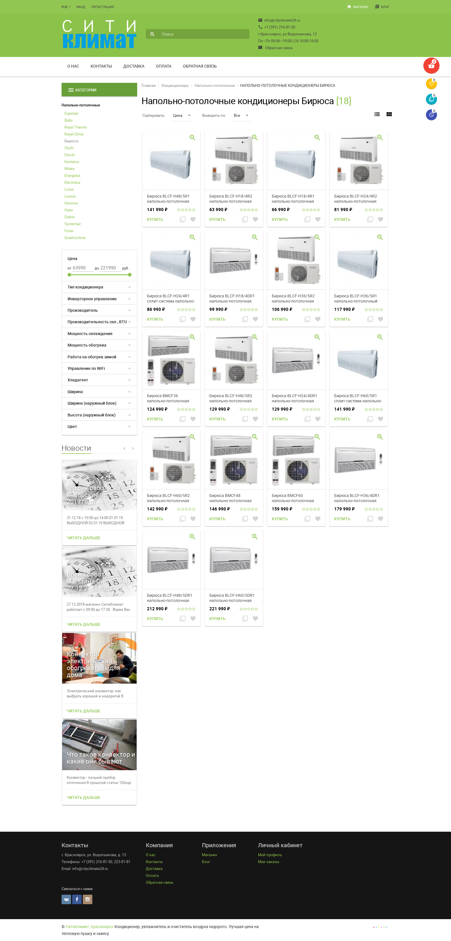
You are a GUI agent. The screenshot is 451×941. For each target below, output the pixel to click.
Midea (69, 168)
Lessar (70, 196)
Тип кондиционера (85, 287)
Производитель (83, 310)
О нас (73, 66)
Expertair (71, 113)
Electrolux (72, 182)
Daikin (69, 216)
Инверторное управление (92, 298)
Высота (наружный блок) (92, 415)
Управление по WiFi (86, 368)
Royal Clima (73, 134)
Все (241, 115)
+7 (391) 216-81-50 (276, 27)
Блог (382, 6)
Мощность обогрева (87, 345)
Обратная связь (275, 47)
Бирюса (71, 141)
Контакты (101, 66)
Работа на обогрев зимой (92, 356)
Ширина (75, 391)
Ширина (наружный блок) (92, 403)
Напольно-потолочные (81, 105)
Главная (149, 85)
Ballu (68, 120)
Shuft (68, 147)
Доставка (133, 66)
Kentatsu (71, 161)
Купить (155, 219)
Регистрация (103, 7)
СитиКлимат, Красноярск (90, 926)
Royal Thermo (75, 127)
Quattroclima (74, 237)
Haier (68, 210)
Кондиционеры (175, 85)
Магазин (357, 6)
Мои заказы (268, 861)
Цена (181, 115)
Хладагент (78, 379)
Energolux (72, 175)
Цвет (72, 426)
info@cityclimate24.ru (279, 20)
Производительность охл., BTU (97, 321)
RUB (65, 7)
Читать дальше (83, 537)
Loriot (69, 189)
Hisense (71, 203)
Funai (68, 230)
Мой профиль (270, 854)
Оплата (163, 66)
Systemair (72, 223)
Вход (81, 7)
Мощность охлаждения (90, 333)
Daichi (69, 154)
